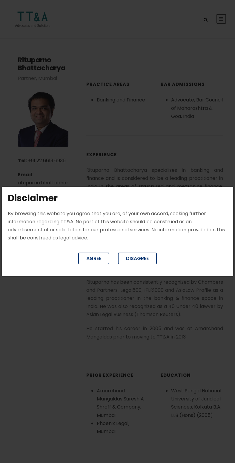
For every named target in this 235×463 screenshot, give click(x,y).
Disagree (137, 258)
